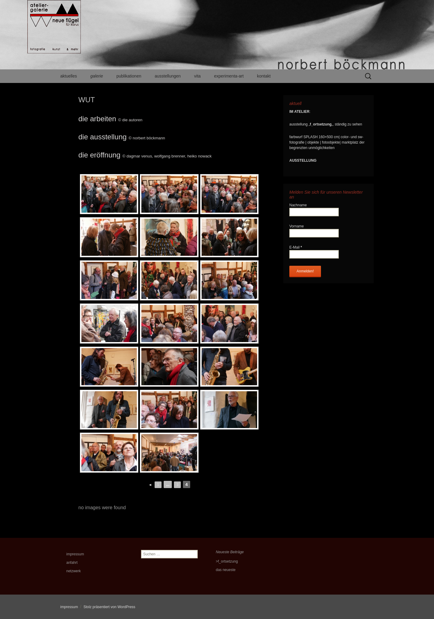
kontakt (264, 76)
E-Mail (295, 247)
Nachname (298, 205)
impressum (75, 554)
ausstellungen (168, 76)
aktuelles (68, 76)
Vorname (296, 226)
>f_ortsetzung (227, 561)
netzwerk (73, 571)
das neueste (225, 570)
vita (197, 76)
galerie (96, 76)
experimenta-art (229, 76)
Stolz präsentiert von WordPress (109, 607)
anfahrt (71, 562)
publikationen (128, 76)
